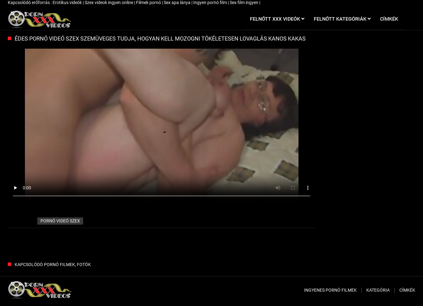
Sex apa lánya (177, 2)
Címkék (407, 290)
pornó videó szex (60, 220)
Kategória (378, 290)
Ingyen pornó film (210, 2)
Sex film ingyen (244, 2)
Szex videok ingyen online (109, 2)
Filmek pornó (149, 2)
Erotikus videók (68, 2)
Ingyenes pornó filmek (330, 290)
